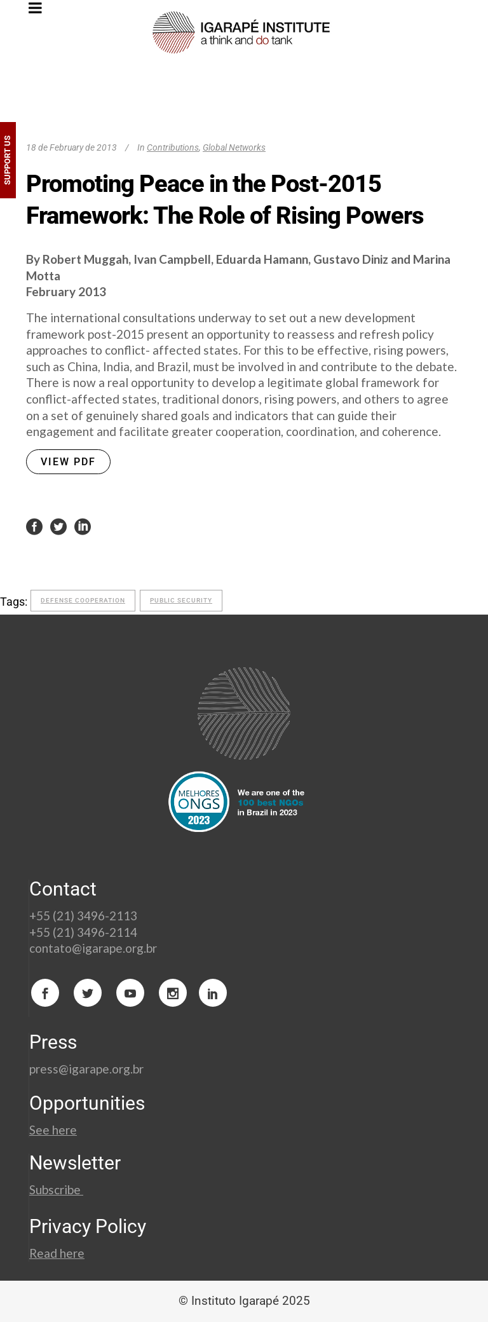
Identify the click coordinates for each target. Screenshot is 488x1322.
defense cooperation (83, 600)
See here (53, 1129)
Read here (57, 1253)
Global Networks (234, 147)
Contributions (173, 147)
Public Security (181, 600)
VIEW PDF (68, 462)
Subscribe (56, 1189)
